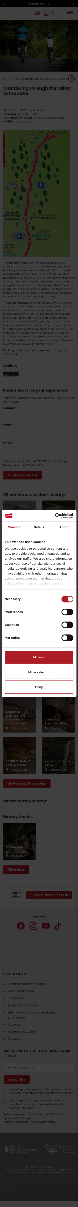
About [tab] (63, 527)
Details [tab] (39, 527)
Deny (39, 687)
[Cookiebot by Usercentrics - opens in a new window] (55, 515)
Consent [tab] (14, 527)
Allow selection (39, 672)
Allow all (39, 657)
